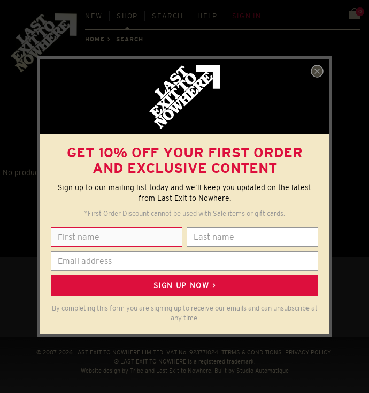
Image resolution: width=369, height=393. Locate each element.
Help (207, 16)
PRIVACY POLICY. (309, 352)
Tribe (136, 370)
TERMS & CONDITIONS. (252, 352)
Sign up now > (184, 285)
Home (94, 39)
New (93, 16)
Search (167, 16)
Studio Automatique (262, 370)
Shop (127, 16)
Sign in (247, 16)
